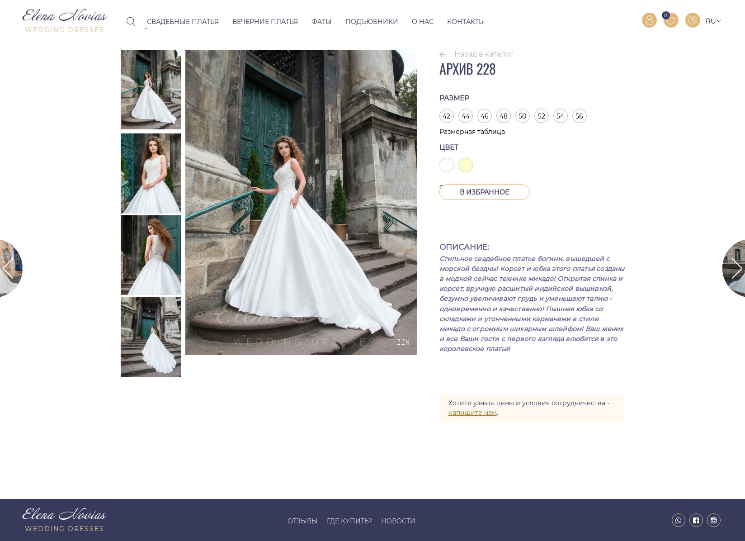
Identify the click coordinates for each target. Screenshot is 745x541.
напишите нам (472, 412)
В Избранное (484, 192)
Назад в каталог (484, 54)
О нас (423, 22)
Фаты (321, 22)
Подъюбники (371, 22)
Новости (398, 521)
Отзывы (303, 521)
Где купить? (349, 521)
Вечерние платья (265, 22)
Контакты (466, 22)
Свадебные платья (183, 22)
